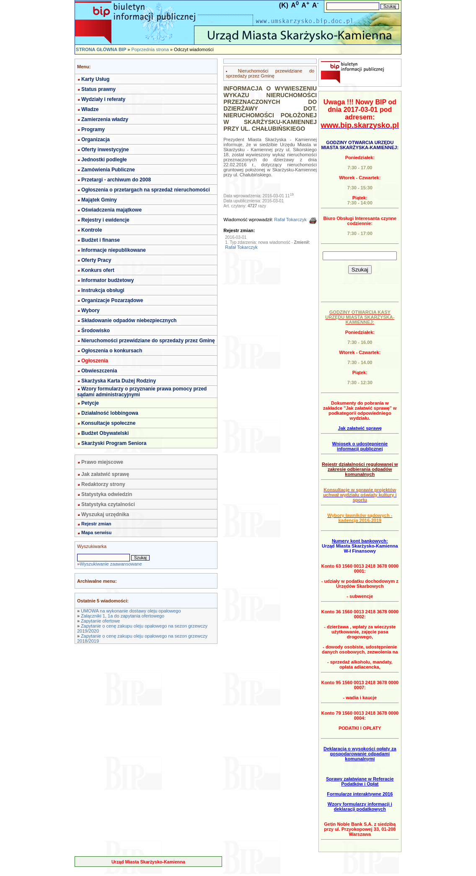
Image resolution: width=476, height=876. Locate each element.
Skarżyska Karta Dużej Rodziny (118, 381)
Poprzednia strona (149, 49)
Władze (89, 109)
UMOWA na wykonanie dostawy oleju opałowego (131, 610)
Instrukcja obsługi (102, 290)
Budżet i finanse (100, 240)
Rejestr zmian (96, 523)
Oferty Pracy (96, 260)
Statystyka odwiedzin (106, 494)
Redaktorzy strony (103, 484)
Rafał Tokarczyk (290, 219)
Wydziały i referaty (103, 99)
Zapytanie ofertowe (100, 620)
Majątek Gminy (99, 200)
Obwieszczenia (99, 371)
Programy (93, 129)
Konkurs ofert (97, 270)
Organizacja (95, 139)
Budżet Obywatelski (105, 433)
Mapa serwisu (96, 532)
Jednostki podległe (104, 160)
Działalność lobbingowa (109, 413)
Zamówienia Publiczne (108, 170)
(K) (283, 5)
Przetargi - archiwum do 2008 (116, 180)
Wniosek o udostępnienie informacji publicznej (360, 446)
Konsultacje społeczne (108, 423)
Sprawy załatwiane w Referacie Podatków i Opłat (359, 781)
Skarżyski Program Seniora (113, 443)
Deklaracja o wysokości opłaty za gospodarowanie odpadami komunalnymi (359, 753)
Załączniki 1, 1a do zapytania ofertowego (122, 615)
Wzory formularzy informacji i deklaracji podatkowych (360, 806)
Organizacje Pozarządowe (112, 300)
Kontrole (91, 230)
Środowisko (95, 330)
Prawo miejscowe (102, 462)
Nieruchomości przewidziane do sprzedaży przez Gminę (148, 341)
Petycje (90, 403)
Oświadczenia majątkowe (111, 210)
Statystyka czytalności (108, 504)
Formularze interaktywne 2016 (360, 793)
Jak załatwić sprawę (105, 474)
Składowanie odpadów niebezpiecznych (128, 320)
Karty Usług (95, 79)
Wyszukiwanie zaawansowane (111, 563)
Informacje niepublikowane (113, 250)
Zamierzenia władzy (104, 119)
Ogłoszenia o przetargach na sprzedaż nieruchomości (145, 190)
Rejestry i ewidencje (105, 220)
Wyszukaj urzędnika (105, 514)
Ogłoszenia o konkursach (111, 351)
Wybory (90, 310)
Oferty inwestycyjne (105, 149)
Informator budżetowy (107, 280)
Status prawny (98, 89)
